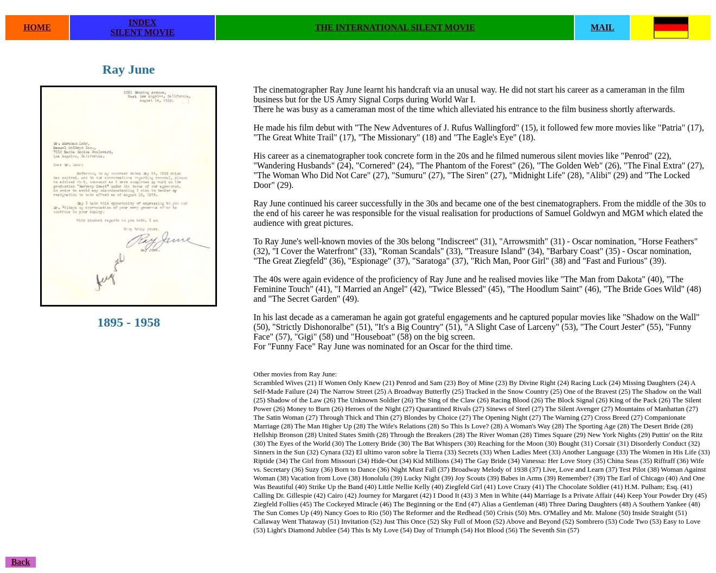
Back (20, 562)
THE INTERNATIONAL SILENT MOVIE (395, 27)
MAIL (603, 27)
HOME (37, 27)
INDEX (143, 22)
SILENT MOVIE (142, 32)
